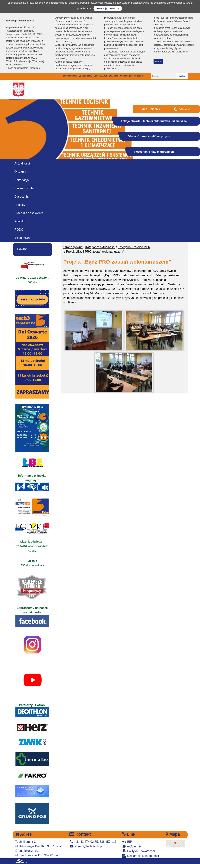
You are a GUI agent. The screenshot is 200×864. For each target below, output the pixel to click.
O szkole (20, 171)
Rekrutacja (21, 180)
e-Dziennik (151, 109)
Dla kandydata (24, 188)
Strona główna (70, 76)
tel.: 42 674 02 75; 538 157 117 (92, 841)
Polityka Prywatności (138, 851)
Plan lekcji (182, 109)
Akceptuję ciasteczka (107, 8)
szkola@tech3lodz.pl (85, 846)
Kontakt (19, 221)
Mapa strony (85, 76)
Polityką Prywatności (91, 2)
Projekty (19, 204)
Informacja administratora (131, 76)
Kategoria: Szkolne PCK (134, 247)
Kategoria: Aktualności (100, 247)
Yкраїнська (22, 237)
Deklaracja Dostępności (140, 856)
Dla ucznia (21, 196)
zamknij (158, 61)
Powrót (22, 249)
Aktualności (22, 163)
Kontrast (113, 76)
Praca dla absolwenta (28, 213)
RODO (19, 229)
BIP (127, 841)
